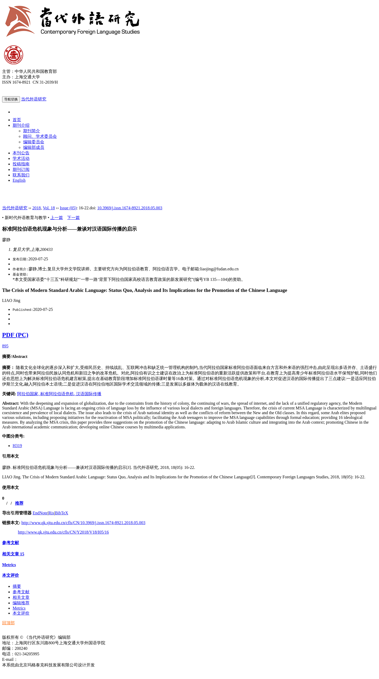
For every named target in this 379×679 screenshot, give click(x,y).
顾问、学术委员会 (40, 136)
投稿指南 (21, 164)
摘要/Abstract (14, 356)
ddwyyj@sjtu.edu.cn (35, 659)
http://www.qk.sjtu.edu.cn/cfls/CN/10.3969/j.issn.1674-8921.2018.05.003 (83, 522)
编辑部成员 (33, 147)
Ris (51, 513)
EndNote (40, 513)
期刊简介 (31, 131)
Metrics (9, 565)
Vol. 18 (49, 208)
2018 (36, 208)
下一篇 (73, 217)
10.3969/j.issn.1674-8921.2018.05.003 (129, 208)
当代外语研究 (33, 99)
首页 (17, 120)
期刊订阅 (21, 169)
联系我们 (21, 175)
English (19, 180)
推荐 (19, 503)
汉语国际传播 (88, 394)
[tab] (189, 356)
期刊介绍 (21, 125)
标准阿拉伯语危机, (58, 394)
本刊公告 (21, 153)
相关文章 (13, 554)
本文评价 (10, 575)
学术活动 (21, 158)
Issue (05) (68, 208)
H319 (17, 445)
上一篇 (56, 217)
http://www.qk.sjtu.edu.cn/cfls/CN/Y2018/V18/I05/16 (63, 532)
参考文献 (10, 542)
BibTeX (61, 513)
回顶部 (8, 623)
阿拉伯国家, (28, 394)
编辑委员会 (33, 142)
